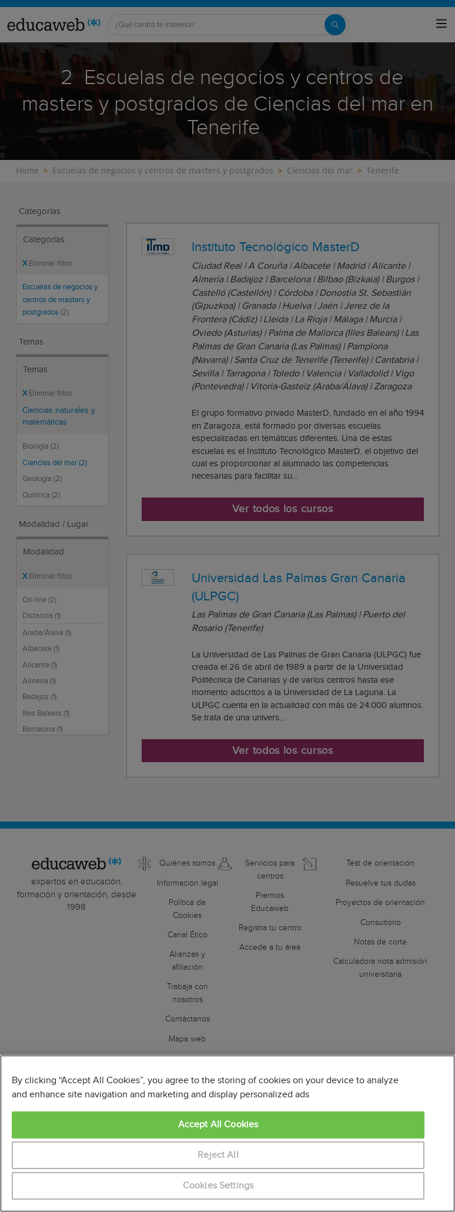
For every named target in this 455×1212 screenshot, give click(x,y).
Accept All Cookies (218, 1124)
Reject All (218, 1155)
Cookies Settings (218, 1185)
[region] (227, 1133)
